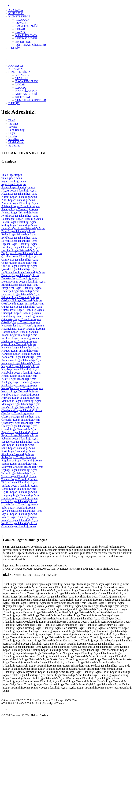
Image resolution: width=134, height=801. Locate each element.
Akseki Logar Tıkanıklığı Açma (19, 196)
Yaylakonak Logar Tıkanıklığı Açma (21, 510)
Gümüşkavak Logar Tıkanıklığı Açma (22, 309)
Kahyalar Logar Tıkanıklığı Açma (20, 347)
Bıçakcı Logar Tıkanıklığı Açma (19, 243)
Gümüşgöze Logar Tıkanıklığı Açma (21, 306)
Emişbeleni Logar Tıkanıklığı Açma (21, 287)
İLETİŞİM (14, 47)
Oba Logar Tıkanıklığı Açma (17, 413)
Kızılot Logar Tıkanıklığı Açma (19, 385)
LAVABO (20, 32)
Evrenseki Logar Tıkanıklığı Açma (20, 294)
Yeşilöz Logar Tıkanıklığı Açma (19, 523)
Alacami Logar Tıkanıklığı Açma (20, 203)
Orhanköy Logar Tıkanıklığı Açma (20, 422)
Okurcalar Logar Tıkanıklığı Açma (20, 416)
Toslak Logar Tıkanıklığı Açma (18, 476)
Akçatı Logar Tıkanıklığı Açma (18, 190)
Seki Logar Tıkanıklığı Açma (17, 444)
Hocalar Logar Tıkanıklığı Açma (19, 331)
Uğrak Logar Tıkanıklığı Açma (18, 488)
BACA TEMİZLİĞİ (26, 25)
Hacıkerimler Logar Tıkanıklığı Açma (22, 325)
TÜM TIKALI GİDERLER (30, 44)
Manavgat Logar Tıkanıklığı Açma (20, 404)
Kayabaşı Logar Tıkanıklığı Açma (20, 369)
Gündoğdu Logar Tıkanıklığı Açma (21, 312)
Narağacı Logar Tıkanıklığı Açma (20, 407)
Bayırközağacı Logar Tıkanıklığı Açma (23, 228)
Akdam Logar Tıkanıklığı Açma (19, 193)
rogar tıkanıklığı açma (13, 184)
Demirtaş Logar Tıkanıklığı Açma (20, 275)
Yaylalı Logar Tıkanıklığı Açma (19, 513)
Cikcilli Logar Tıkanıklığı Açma (19, 265)
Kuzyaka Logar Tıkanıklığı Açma (20, 397)
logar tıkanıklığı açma (13, 181)
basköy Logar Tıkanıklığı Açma (19, 225)
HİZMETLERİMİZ (19, 16)
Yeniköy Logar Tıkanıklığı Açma (19, 520)
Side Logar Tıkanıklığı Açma (17, 454)
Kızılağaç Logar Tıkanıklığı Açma (20, 382)
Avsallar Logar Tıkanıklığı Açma (19, 215)
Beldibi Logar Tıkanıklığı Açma (19, 237)
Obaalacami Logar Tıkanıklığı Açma (21, 410)
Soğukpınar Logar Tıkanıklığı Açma (21, 460)
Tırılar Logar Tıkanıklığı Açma (18, 473)
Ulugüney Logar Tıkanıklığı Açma (20, 495)
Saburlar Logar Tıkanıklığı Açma (20, 438)
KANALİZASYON (26, 35)
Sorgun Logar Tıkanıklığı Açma (19, 463)
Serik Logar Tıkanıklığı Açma (18, 451)
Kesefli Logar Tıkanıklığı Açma (19, 375)
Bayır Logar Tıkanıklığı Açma (18, 231)
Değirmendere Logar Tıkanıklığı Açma (23, 272)
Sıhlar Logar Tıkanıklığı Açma (18, 457)
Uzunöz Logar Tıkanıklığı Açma (19, 504)
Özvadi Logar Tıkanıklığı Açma (19, 429)
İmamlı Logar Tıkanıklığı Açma (19, 334)
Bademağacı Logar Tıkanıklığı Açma (22, 218)
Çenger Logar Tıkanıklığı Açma (19, 262)
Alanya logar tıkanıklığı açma (18, 187)
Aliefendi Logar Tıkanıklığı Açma (20, 206)
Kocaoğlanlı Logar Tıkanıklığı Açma (22, 388)
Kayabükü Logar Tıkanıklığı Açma (20, 372)
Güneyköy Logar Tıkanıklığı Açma (21, 319)
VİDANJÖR (22, 19)
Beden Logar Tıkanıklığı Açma (18, 234)
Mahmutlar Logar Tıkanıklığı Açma (21, 400)
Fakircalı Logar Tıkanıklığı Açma (20, 297)
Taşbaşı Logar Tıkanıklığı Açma (19, 469)
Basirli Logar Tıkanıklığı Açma (18, 221)
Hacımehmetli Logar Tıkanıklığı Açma (23, 328)
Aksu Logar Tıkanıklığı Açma (18, 199)
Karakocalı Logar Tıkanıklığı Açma (21, 356)
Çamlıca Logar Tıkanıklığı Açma (19, 259)
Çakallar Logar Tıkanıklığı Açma (20, 256)
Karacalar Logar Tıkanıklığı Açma (20, 353)
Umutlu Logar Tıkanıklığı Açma (19, 498)
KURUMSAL (16, 13)
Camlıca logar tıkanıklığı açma (18, 526)
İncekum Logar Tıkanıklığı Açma (20, 338)
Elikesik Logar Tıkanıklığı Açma (19, 284)
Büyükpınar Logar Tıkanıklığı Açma (21, 253)
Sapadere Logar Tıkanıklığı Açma (20, 441)
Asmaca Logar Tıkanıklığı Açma (19, 212)
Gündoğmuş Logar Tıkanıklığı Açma (22, 316)
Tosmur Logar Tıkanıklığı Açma (19, 479)
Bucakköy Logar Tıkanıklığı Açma (20, 247)
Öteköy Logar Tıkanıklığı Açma (19, 425)
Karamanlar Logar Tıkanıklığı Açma (21, 360)
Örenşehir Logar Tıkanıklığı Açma (20, 419)
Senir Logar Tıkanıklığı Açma (18, 447)
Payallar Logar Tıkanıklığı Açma (19, 435)
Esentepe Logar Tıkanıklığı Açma (20, 290)
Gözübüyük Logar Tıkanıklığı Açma (21, 300)
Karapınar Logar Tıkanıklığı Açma (20, 363)
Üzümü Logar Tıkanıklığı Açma (19, 501)
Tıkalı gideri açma (11, 177)
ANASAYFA (15, 10)
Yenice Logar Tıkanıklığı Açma (19, 517)
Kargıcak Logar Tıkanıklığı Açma (20, 366)
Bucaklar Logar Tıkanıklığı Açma (20, 250)
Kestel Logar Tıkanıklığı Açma (18, 378)
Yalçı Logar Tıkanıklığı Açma (18, 507)
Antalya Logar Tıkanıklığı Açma (19, 209)
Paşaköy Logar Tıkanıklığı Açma (19, 432)
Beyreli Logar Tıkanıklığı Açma (19, 240)
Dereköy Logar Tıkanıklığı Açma (20, 278)
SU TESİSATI (23, 41)
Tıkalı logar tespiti (11, 174)
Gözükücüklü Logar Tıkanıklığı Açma (22, 303)
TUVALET (21, 22)
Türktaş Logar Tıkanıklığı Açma (19, 485)
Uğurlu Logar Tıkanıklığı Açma (19, 491)
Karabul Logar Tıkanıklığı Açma (19, 350)
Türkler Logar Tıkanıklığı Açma (19, 482)
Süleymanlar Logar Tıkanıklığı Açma (22, 466)
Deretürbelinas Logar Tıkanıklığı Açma (23, 281)
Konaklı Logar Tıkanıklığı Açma (19, 391)
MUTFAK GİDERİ (26, 38)
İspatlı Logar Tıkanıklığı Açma (18, 344)
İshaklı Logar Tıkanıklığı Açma (19, 341)
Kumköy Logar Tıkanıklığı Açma (20, 394)
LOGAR (20, 29)
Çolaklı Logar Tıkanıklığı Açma (19, 269)
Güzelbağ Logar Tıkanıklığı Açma (20, 322)
